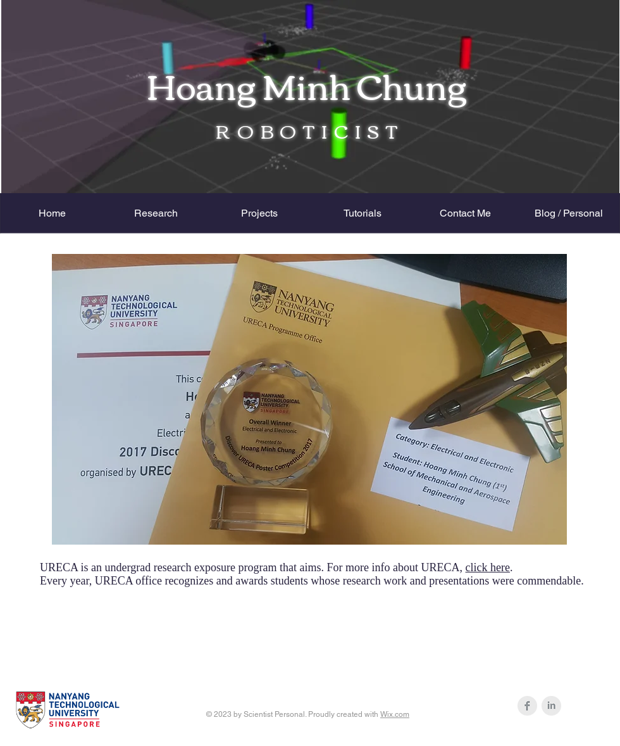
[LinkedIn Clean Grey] (551, 706)
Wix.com (394, 714)
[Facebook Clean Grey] (527, 706)
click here (488, 567)
